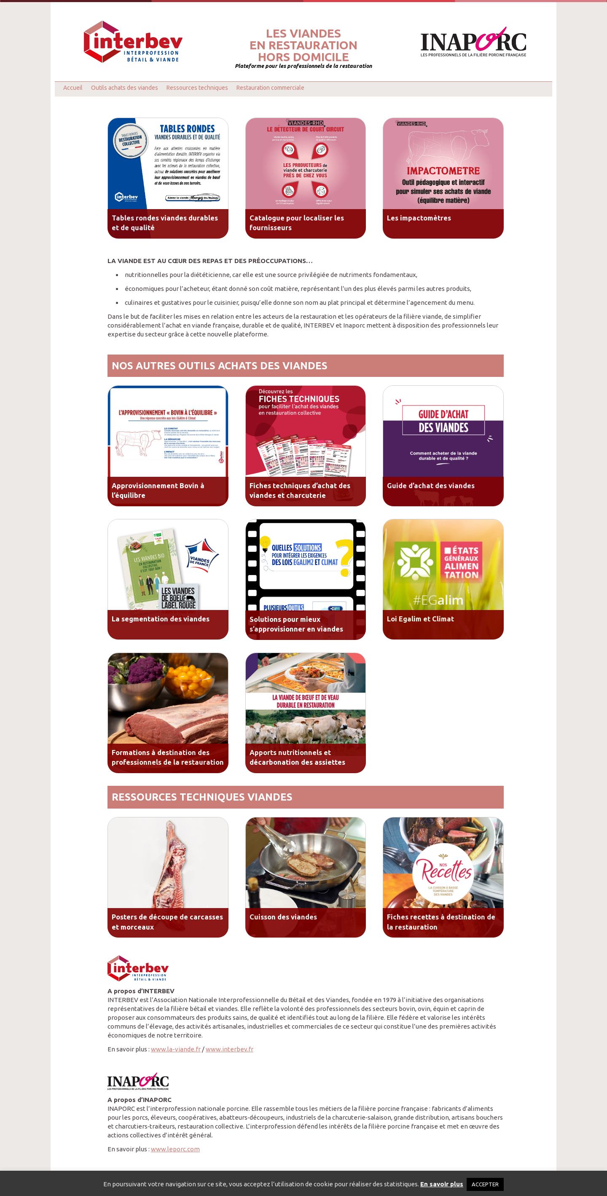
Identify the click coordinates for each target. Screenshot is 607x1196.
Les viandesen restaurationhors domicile (303, 45)
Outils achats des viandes (124, 87)
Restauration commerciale (270, 87)
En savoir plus (441, 1184)
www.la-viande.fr (176, 1049)
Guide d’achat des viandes (431, 485)
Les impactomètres (419, 218)
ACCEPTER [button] (485, 1184)
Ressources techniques (197, 87)
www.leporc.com (175, 1149)
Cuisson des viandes (283, 917)
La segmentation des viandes (160, 619)
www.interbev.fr (229, 1049)
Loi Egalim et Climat (420, 619)
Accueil (73, 87)
